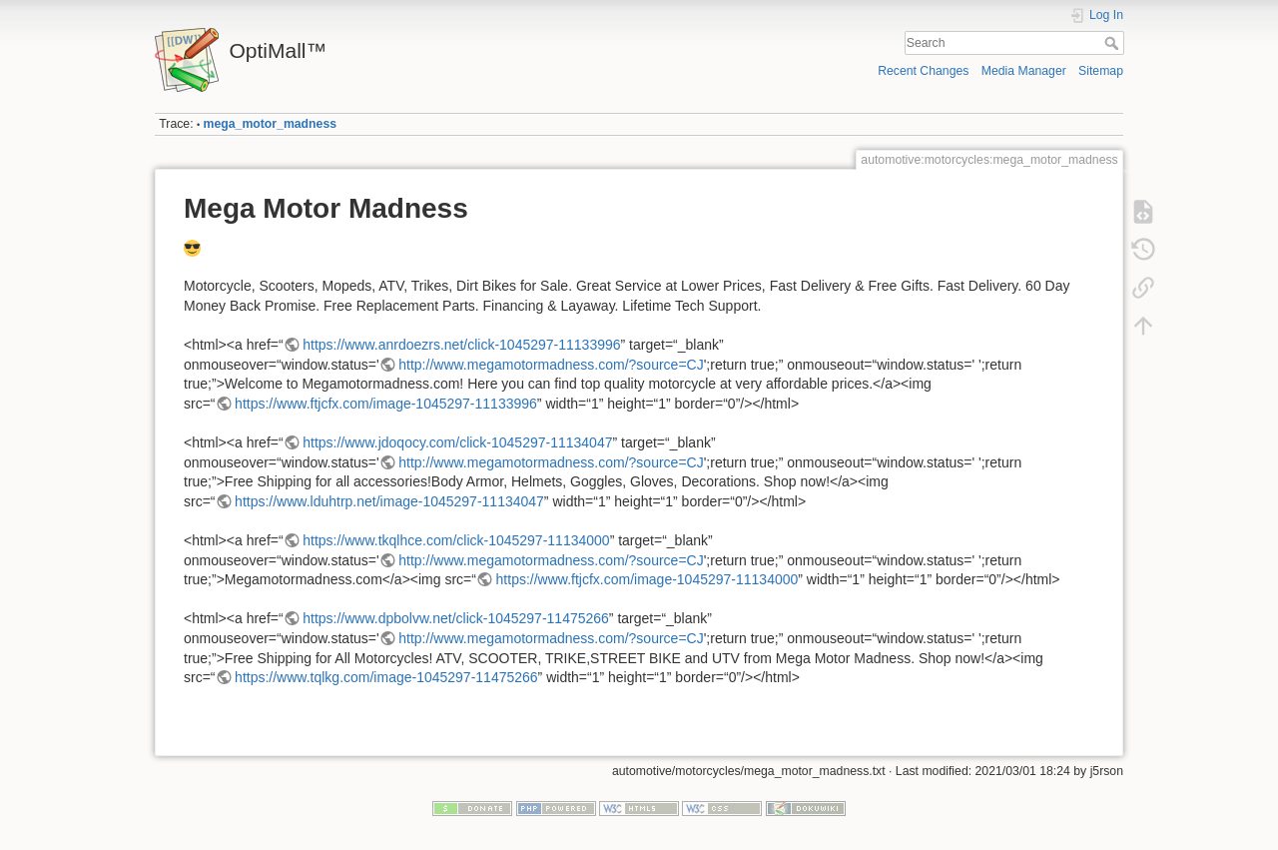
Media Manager (1023, 71)
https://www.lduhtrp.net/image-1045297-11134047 (389, 501)
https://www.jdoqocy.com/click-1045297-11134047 (457, 442)
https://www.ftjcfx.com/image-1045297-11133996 (386, 404)
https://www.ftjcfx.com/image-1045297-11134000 (647, 579)
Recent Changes (923, 71)
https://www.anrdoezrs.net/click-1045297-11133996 (461, 345)
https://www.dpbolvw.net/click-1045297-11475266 (456, 618)
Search (1113, 43)
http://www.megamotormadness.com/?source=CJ (550, 365)
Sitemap (1100, 71)
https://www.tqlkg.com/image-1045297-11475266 (386, 677)
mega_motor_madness (270, 124)
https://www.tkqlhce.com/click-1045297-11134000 (456, 540)
